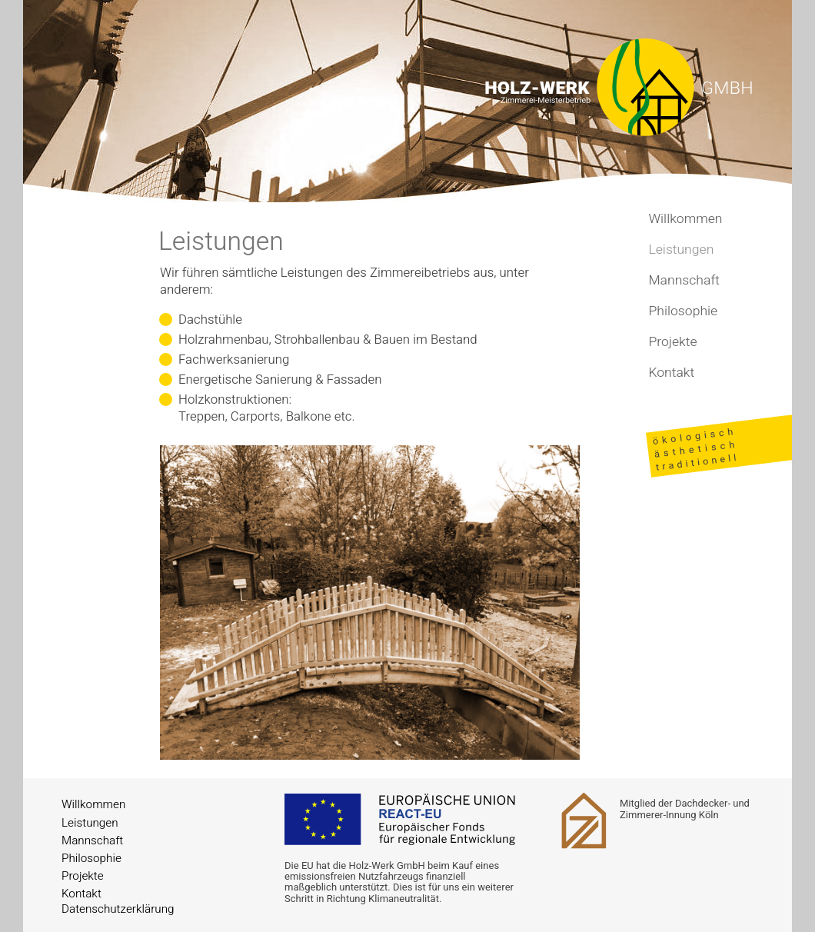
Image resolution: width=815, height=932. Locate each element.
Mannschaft (684, 280)
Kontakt (671, 372)
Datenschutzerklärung (118, 908)
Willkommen (685, 218)
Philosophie (682, 311)
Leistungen (90, 822)
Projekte (672, 341)
